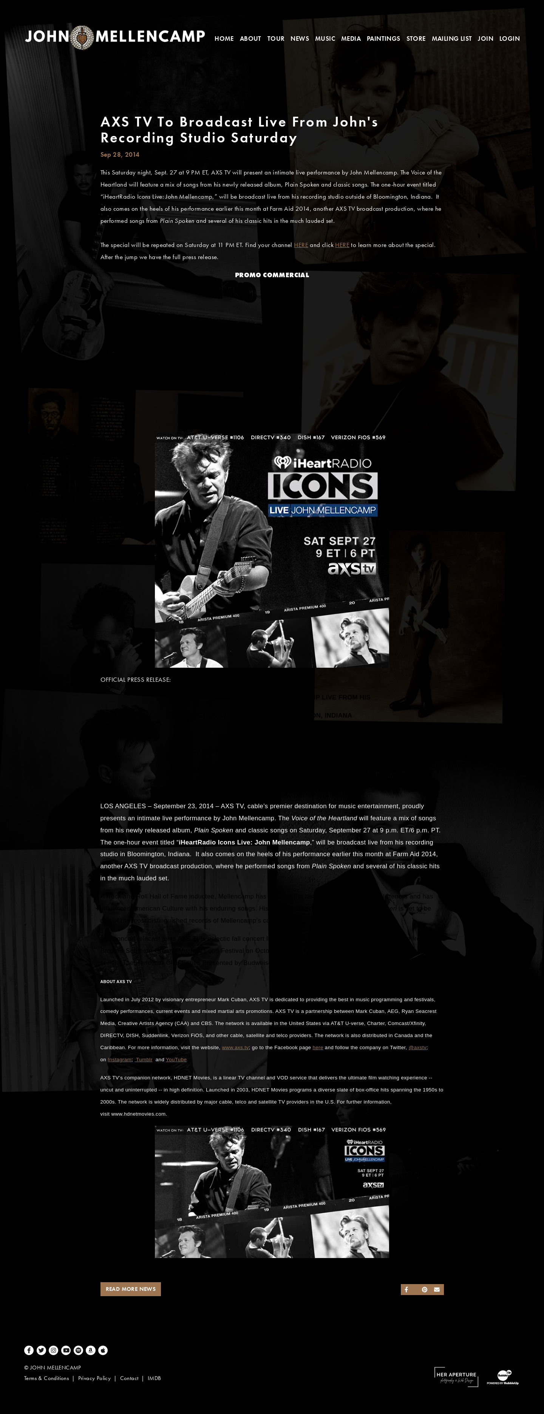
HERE (301, 245)
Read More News (131, 1289)
